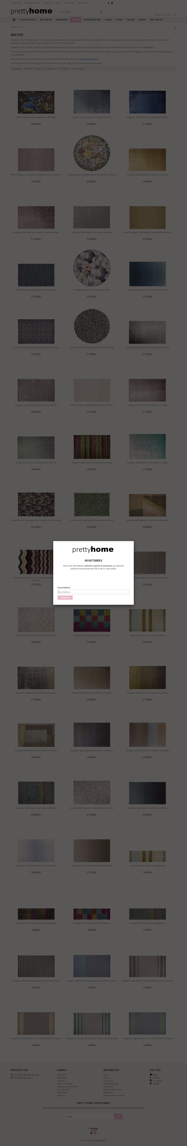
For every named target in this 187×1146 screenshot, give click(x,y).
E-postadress (64, 587)
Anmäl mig (65, 597)
